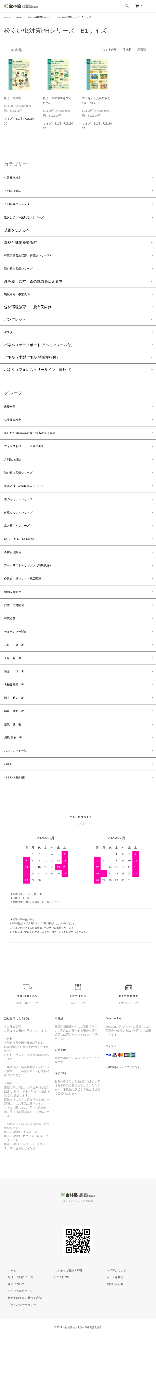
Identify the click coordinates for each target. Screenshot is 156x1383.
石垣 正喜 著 (17, 679)
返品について (12, 1331)
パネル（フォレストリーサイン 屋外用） (39, 380)
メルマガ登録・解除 (66, 1317)
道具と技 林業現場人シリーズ (29, 222)
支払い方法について (17, 1338)
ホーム (7, 17)
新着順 (141, 49)
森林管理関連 (15, 577)
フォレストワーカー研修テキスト (31, 461)
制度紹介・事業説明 (20, 302)
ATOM (65, 1324)
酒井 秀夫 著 (17, 737)
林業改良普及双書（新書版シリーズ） (35, 261)
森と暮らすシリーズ (20, 548)
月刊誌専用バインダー (22, 207)
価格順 (127, 49)
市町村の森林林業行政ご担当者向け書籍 (37, 446)
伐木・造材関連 (17, 635)
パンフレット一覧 (18, 795)
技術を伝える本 (17, 235)
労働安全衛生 (15, 620)
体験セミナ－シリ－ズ (22, 534)
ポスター (11, 342)
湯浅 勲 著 (15, 766)
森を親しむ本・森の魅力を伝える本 (33, 289)
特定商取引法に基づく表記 (21, 1345)
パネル (20, 17)
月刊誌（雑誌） (17, 193)
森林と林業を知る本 (20, 248)
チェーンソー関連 (18, 664)
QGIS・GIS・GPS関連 (23, 563)
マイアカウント (112, 1317)
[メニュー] (150, 6)
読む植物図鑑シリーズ (22, 276)
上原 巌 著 (15, 693)
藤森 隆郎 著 (17, 751)
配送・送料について (17, 1324)
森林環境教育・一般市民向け (28, 316)
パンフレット (15, 328)
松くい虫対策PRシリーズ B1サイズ (84, 17)
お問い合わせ (111, 1331)
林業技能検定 (15, 178)
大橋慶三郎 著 (17, 722)
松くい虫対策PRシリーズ (44, 17)
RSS (56, 1324)
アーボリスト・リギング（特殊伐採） (35, 591)
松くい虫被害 (12, 98)
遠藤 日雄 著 (17, 708)
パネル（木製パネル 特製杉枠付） (32, 368)
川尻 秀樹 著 (15, 780)
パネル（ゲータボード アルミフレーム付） (39, 355)
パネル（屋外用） (18, 824)
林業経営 (11, 649)
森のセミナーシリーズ (22, 519)
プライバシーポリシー (18, 1351)
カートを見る (111, 1324)
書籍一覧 (11, 417)
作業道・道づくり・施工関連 (28, 606)
